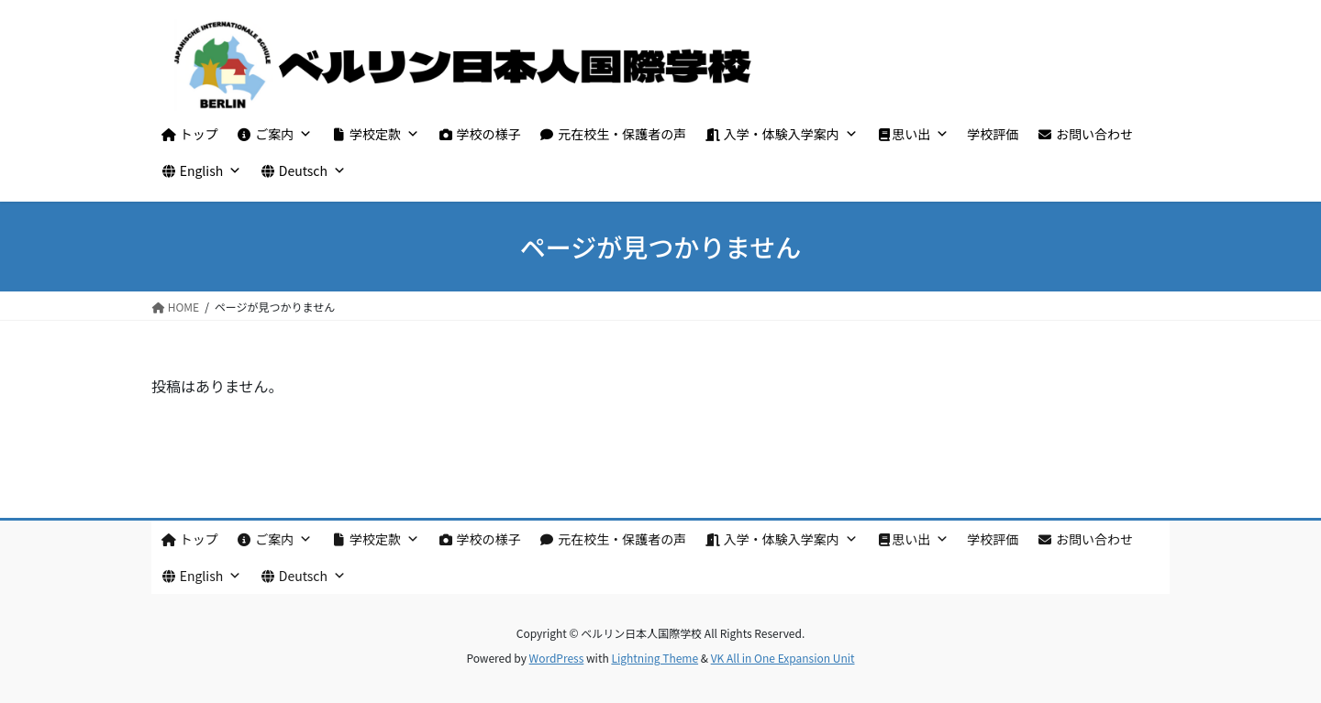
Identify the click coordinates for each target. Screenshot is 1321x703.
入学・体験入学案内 (781, 133)
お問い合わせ (1085, 134)
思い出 (912, 133)
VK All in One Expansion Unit (783, 657)
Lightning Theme (654, 657)
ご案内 (275, 133)
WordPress (556, 657)
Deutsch (303, 170)
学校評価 (992, 134)
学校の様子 (479, 134)
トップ (189, 134)
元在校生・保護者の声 (613, 134)
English (201, 170)
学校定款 (374, 133)
